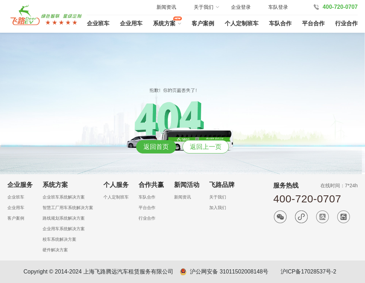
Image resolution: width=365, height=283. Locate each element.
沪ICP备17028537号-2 (309, 272)
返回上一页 (206, 146)
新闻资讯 (166, 7)
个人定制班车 (241, 23)
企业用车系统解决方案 (64, 228)
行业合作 (346, 23)
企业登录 (241, 7)
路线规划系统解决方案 (64, 218)
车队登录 (278, 7)
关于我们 (217, 197)
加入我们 (217, 207)
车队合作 (280, 23)
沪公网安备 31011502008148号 (228, 272)
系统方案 (164, 23)
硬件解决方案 (55, 249)
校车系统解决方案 (59, 239)
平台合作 (313, 23)
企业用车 (131, 23)
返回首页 (156, 146)
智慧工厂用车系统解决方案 (68, 207)
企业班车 (98, 23)
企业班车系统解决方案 (64, 197)
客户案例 (203, 23)
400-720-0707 (340, 7)
